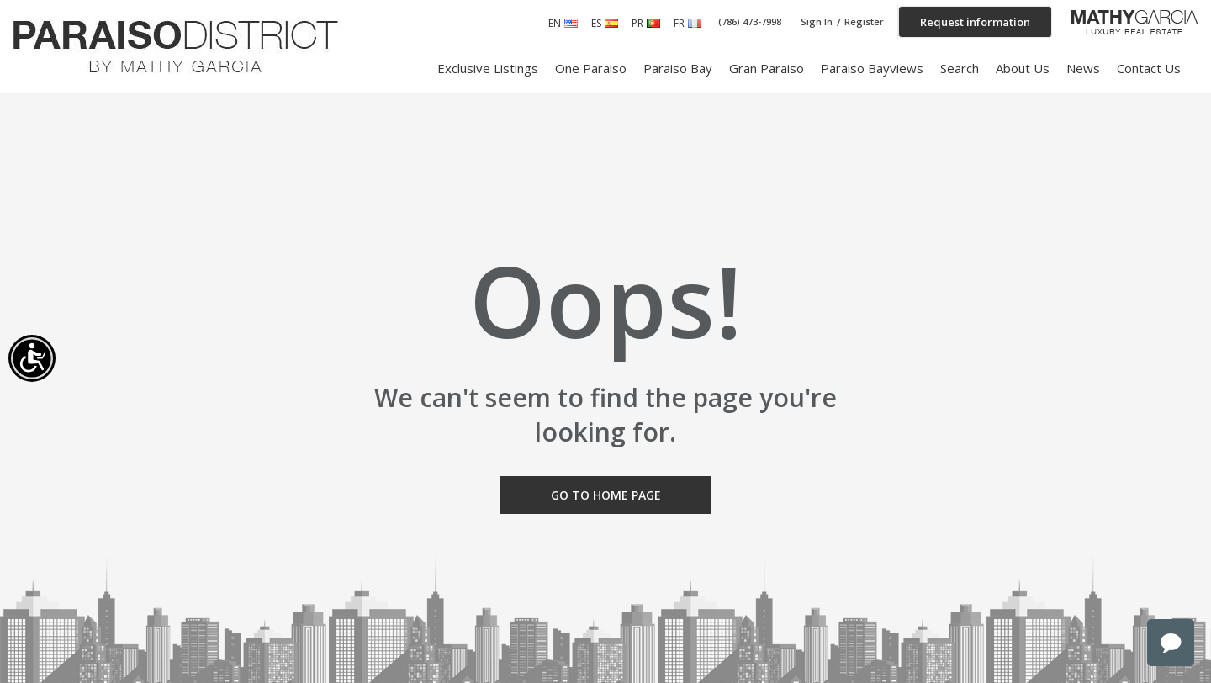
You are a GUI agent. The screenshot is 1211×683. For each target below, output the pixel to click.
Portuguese (653, 23)
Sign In (817, 21)
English (571, 23)
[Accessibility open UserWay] (32, 358)
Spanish (611, 23)
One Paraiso (591, 68)
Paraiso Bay (677, 68)
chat (1170, 642)
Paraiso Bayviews (872, 68)
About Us (1023, 68)
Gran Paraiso (766, 68)
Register (864, 21)
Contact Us (1149, 68)
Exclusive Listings (487, 68)
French (694, 23)
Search (959, 68)
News (1083, 68)
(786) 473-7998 (749, 21)
